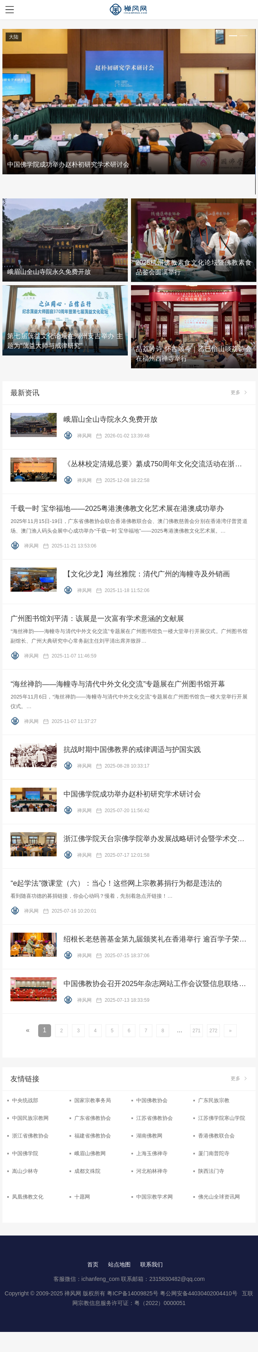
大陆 (13, 37)
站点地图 (119, 1264)
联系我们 (151, 1264)
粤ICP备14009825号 (132, 1293)
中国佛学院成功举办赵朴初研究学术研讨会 (132, 794)
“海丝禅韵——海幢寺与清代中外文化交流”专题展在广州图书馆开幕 (117, 684)
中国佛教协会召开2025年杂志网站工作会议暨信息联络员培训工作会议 (155, 984)
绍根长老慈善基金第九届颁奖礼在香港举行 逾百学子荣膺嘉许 (155, 939)
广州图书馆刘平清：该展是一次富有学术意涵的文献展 (97, 619)
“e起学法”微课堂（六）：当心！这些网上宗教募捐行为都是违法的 (116, 883)
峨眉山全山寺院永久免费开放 (110, 419)
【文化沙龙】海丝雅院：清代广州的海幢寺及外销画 (146, 574)
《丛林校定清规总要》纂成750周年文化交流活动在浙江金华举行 (155, 464)
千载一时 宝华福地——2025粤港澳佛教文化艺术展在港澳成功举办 (117, 508)
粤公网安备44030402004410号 (199, 1293)
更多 (239, 392)
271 (196, 1030)
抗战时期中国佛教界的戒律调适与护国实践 (132, 749)
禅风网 (78, 436)
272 (213, 1030)
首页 (92, 1264)
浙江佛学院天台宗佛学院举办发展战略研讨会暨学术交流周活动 (155, 839)
